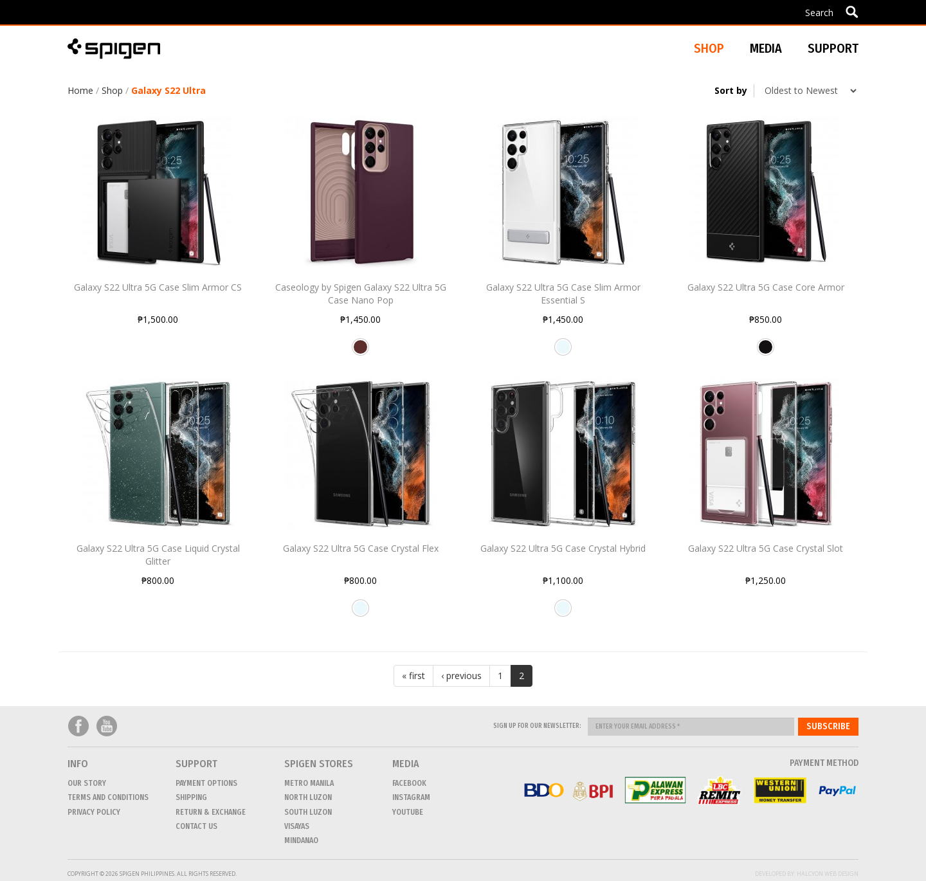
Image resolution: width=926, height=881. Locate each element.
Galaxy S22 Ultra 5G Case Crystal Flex (361, 548)
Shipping (191, 797)
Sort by (730, 90)
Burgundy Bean (360, 352)
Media (766, 48)
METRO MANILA (309, 783)
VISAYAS (296, 826)
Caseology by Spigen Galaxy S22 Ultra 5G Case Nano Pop (360, 293)
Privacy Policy (94, 812)
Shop (112, 90)
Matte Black (765, 352)
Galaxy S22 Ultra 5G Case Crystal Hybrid (563, 548)
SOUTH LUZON (308, 812)
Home (80, 90)
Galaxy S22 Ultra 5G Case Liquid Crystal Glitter (158, 554)
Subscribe (828, 726)
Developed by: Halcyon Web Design (806, 873)
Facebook (78, 726)
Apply (851, 11)
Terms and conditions (108, 797)
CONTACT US (196, 826)
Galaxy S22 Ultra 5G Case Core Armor (765, 287)
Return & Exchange (211, 812)
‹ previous (461, 675)
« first (413, 675)
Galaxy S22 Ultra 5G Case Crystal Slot (765, 548)
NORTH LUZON (308, 797)
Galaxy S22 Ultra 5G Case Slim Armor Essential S (563, 293)
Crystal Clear (563, 352)
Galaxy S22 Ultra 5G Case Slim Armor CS (158, 287)
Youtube (107, 726)
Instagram (411, 797)
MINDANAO (301, 840)
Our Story (87, 783)
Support (833, 48)
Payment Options (206, 783)
